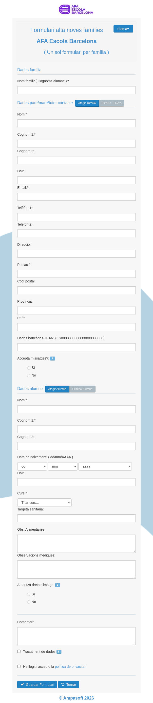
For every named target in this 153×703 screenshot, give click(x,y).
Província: (25, 301)
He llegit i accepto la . (51, 666)
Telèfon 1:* (25, 208)
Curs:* (22, 493)
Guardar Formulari (37, 685)
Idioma (123, 29)
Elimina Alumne (82, 389)
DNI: (20, 171)
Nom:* (22, 114)
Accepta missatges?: (36, 358)
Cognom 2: (25, 151)
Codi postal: (26, 281)
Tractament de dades (39, 651)
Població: (24, 265)
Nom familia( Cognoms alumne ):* (43, 81)
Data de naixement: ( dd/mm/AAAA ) (45, 457)
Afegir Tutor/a (87, 103)
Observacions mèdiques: (36, 555)
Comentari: (25, 622)
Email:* (22, 188)
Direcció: (24, 244)
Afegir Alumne (57, 389)
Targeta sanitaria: (30, 509)
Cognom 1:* (26, 134)
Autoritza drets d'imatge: (38, 585)
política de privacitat (70, 667)
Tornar (68, 685)
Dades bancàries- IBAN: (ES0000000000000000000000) (60, 338)
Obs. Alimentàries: (31, 529)
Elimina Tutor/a (111, 103)
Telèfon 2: (24, 224)
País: (21, 318)
